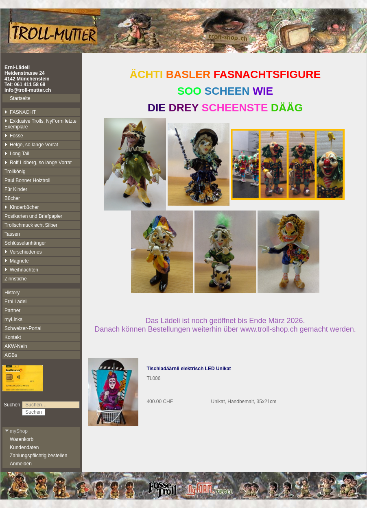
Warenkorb (21, 439)
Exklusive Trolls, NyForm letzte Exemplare (40, 124)
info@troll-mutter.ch (27, 90)
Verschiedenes (23, 252)
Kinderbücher (21, 207)
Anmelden (21, 464)
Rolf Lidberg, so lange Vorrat (38, 162)
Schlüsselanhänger (25, 243)
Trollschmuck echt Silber (30, 225)
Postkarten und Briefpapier (33, 216)
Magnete (16, 261)
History (12, 292)
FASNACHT (20, 112)
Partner (12, 310)
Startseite (20, 98)
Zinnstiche (15, 279)
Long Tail (16, 153)
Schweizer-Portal (23, 328)
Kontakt (12, 337)
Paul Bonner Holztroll (27, 180)
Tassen (12, 234)
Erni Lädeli (16, 301)
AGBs (10, 355)
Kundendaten (24, 447)
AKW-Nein (15, 346)
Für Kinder (15, 189)
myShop (16, 431)
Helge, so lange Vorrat (31, 145)
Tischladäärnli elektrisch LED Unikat (188, 368)
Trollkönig (15, 171)
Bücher (12, 198)
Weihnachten (21, 270)
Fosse (13, 136)
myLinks (13, 319)
